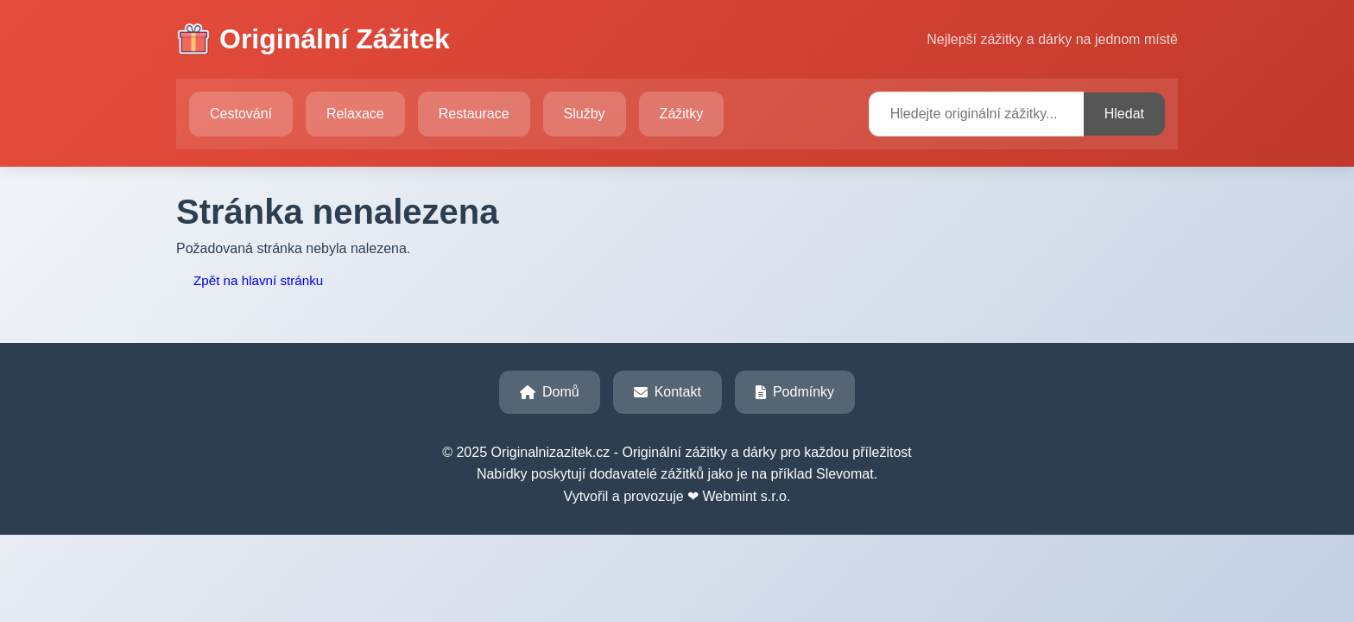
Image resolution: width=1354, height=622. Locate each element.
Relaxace (355, 113)
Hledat (1124, 113)
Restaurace (474, 113)
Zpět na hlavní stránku (258, 280)
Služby (584, 113)
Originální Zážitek (313, 39)
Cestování (241, 113)
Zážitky (682, 113)
